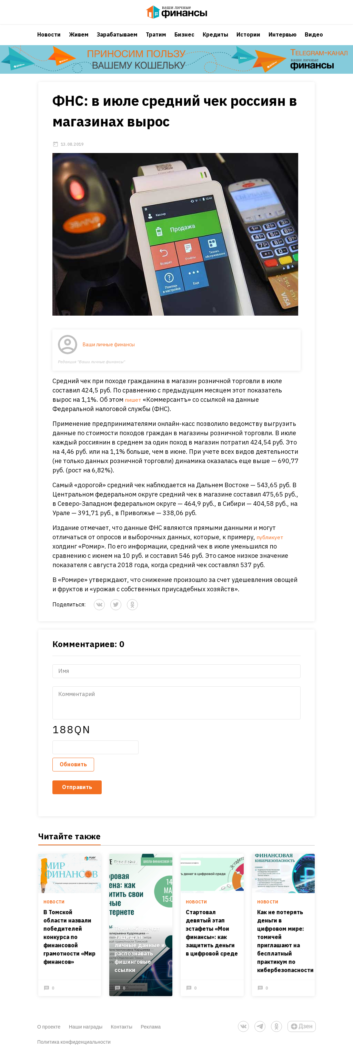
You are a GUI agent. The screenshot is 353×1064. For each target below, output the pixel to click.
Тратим (156, 39)
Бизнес (184, 39)
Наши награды (86, 1034)
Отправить (77, 793)
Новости (49, 39)
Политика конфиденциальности (74, 1049)
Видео (314, 39)
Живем (79, 39)
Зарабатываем (117, 39)
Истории (248, 39)
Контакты (121, 1034)
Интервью (282, 39)
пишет (134, 406)
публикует (272, 544)
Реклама (151, 1034)
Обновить (73, 771)
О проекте (49, 1034)
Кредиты (215, 39)
